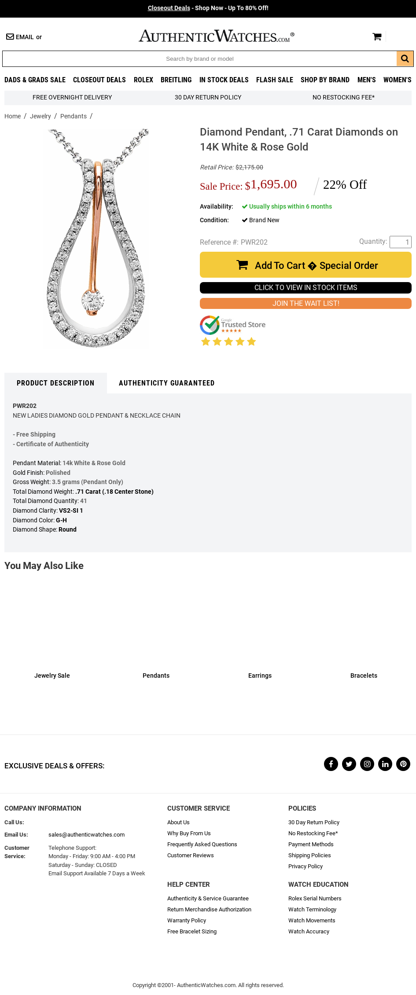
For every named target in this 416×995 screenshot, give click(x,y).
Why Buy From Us (189, 833)
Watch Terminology (312, 909)
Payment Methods (311, 844)
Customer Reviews (190, 855)
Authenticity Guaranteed (167, 383)
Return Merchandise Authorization (209, 909)
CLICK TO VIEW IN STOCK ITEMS (305, 287)
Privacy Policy (305, 866)
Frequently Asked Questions (202, 844)
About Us (178, 822)
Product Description (56, 383)
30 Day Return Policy (313, 822)
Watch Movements (311, 920)
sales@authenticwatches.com (86, 834)
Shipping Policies (309, 855)
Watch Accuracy (308, 931)
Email (25, 37)
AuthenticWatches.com (226, 36)
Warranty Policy (186, 920)
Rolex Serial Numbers (315, 898)
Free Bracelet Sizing (192, 931)
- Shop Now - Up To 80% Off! (208, 8)
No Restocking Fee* (344, 97)
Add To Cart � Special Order (316, 265)
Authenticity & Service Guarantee (208, 898)
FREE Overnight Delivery (72, 97)
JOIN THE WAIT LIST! (305, 303)
